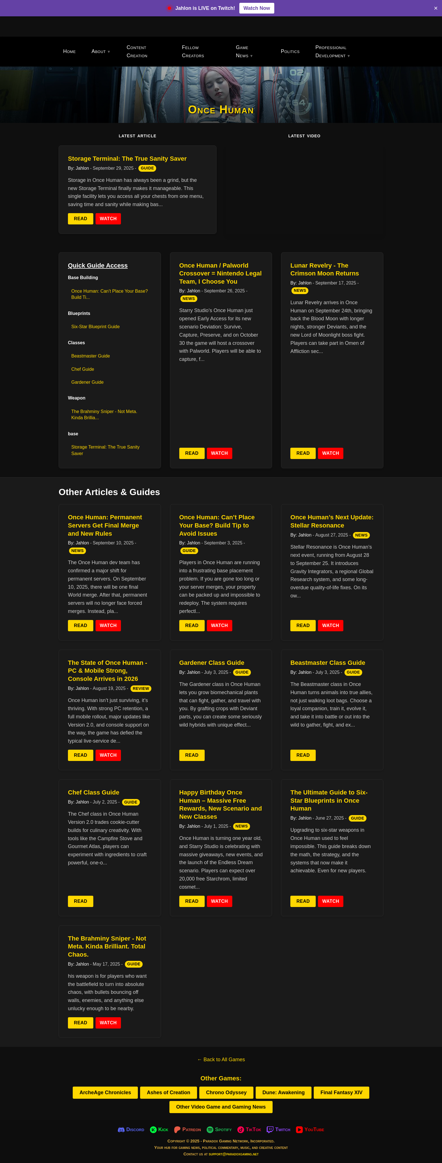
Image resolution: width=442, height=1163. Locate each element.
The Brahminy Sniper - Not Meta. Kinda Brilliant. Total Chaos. (107, 946)
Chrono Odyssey (226, 1092)
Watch (108, 218)
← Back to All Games (221, 1059)
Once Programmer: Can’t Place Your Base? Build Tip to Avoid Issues (217, 525)
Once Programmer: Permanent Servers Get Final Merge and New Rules (105, 525)
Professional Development (330, 51)
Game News (242, 51)
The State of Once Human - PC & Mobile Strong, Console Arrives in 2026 (107, 670)
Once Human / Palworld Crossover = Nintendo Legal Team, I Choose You (220, 273)
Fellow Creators (193, 51)
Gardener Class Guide (211, 662)
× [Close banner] (436, 8)
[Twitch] (278, 1130)
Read (80, 218)
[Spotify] (219, 1130)
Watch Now (257, 8)
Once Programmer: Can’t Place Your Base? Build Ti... (109, 294)
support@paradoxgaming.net (234, 1154)
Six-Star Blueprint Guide (95, 326)
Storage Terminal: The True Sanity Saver (127, 158)
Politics (290, 51)
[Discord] (131, 1130)
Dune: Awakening (283, 1092)
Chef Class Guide (93, 792)
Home (69, 51)
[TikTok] (249, 1130)
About (99, 51)
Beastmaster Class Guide (327, 662)
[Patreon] (187, 1130)
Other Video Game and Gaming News (221, 1107)
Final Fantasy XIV (342, 1092)
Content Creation (137, 51)
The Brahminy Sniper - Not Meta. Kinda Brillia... (104, 414)
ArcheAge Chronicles (105, 1092)
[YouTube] (310, 1130)
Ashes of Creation (168, 1092)
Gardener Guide (87, 382)
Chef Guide (82, 369)
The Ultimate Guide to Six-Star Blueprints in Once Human (329, 800)
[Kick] (159, 1130)
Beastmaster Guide (90, 356)
